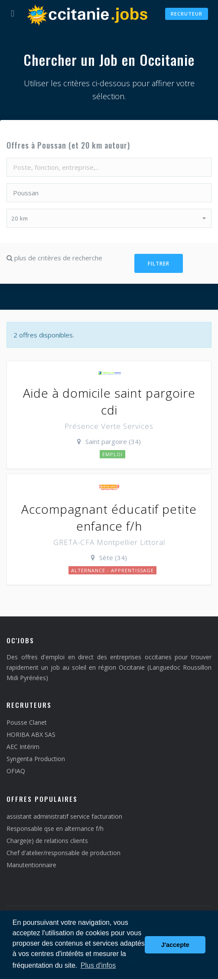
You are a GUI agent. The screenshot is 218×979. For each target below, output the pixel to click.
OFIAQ (16, 771)
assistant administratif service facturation (64, 816)
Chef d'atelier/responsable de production (63, 853)
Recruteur (186, 13)
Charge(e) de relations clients (47, 840)
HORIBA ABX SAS (31, 734)
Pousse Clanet (27, 722)
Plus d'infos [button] (98, 965)
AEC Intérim (23, 746)
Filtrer (158, 263)
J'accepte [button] (175, 944)
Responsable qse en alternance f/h (55, 828)
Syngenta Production (36, 759)
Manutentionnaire (31, 865)
